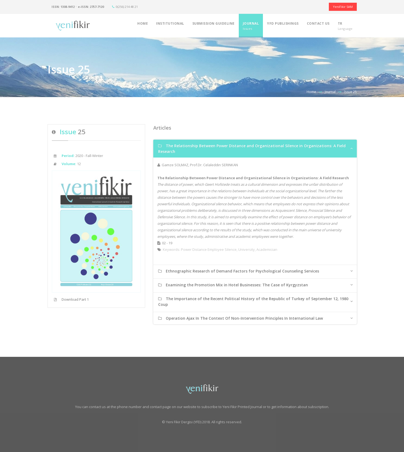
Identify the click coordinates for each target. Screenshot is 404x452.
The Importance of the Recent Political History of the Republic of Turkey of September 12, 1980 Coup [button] (253, 301)
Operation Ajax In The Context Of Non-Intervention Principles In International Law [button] (240, 318)
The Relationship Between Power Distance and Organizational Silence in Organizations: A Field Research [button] (252, 148)
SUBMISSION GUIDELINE (213, 26)
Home (311, 91)
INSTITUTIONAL (170, 26)
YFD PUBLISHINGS (283, 26)
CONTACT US (318, 26)
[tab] (255, 149)
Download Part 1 (70, 299)
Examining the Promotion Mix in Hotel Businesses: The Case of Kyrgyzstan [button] (233, 284)
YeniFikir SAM (343, 7)
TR (345, 26)
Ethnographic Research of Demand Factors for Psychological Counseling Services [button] (238, 271)
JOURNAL (251, 26)
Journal (330, 91)
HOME (142, 26)
